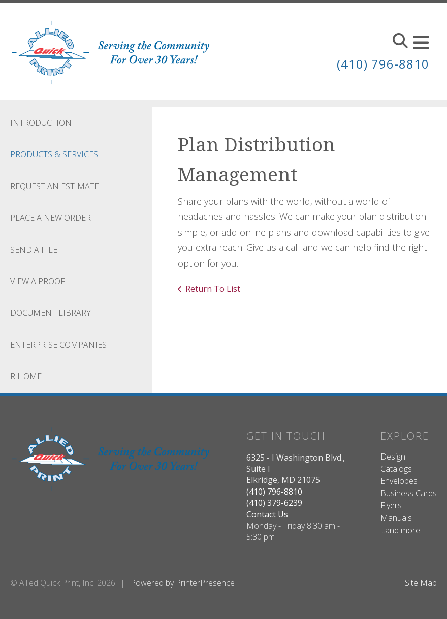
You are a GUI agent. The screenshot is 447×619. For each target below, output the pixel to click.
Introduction (41, 122)
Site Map (421, 583)
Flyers (391, 505)
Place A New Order (50, 217)
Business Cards (408, 493)
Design (392, 456)
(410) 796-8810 (383, 63)
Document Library (50, 312)
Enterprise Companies (58, 344)
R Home (26, 376)
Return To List (212, 289)
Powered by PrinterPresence (183, 583)
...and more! (401, 530)
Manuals (396, 518)
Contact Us (267, 514)
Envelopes (399, 480)
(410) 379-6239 (274, 502)
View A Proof (37, 281)
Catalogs (396, 468)
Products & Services (54, 154)
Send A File (33, 249)
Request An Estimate (54, 186)
